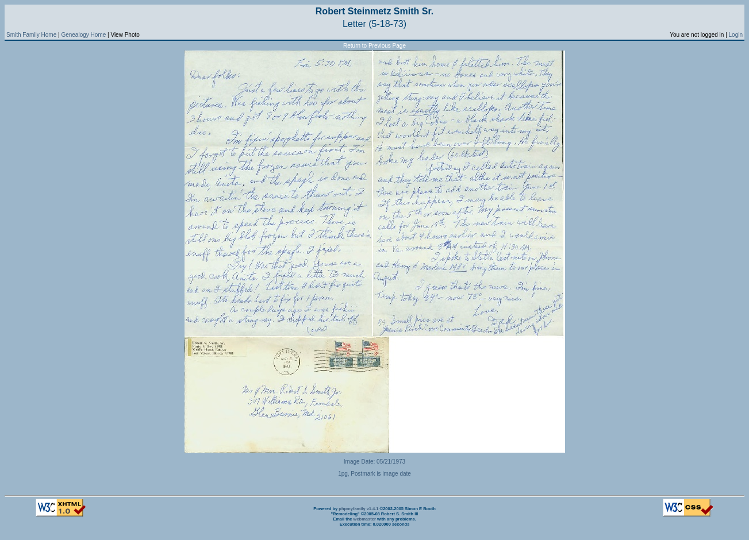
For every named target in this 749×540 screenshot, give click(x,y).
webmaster (365, 519)
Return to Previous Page (374, 46)
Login (736, 35)
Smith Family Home (31, 35)
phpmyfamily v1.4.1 (358, 508)
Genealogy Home (83, 35)
